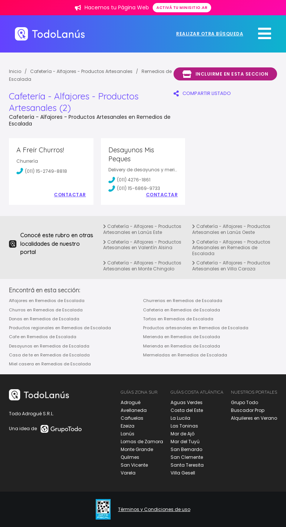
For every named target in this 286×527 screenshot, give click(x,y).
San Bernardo (186, 449)
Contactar (70, 195)
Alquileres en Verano (254, 418)
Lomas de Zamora (142, 441)
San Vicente (134, 465)
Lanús (127, 434)
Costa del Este (187, 410)
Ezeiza (127, 426)
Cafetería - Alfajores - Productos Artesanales (81, 71)
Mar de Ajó (182, 434)
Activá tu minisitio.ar (181, 7)
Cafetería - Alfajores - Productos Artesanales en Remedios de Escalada (231, 248)
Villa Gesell (183, 473)
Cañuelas (132, 418)
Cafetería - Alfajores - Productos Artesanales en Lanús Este (142, 229)
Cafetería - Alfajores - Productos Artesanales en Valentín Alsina (142, 245)
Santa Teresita (187, 465)
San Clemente (187, 457)
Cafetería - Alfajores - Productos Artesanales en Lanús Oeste (231, 229)
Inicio (15, 71)
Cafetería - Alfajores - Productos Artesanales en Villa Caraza (231, 266)
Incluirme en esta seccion (225, 74)
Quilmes (130, 457)
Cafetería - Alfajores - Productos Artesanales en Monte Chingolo (142, 266)
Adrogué (130, 402)
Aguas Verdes (187, 402)
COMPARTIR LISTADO (202, 93)
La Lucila (180, 418)
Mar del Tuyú (185, 441)
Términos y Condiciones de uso (154, 509)
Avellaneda (134, 410)
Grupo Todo (244, 402)
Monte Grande (137, 449)
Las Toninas (184, 426)
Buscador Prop (247, 410)
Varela (128, 473)
